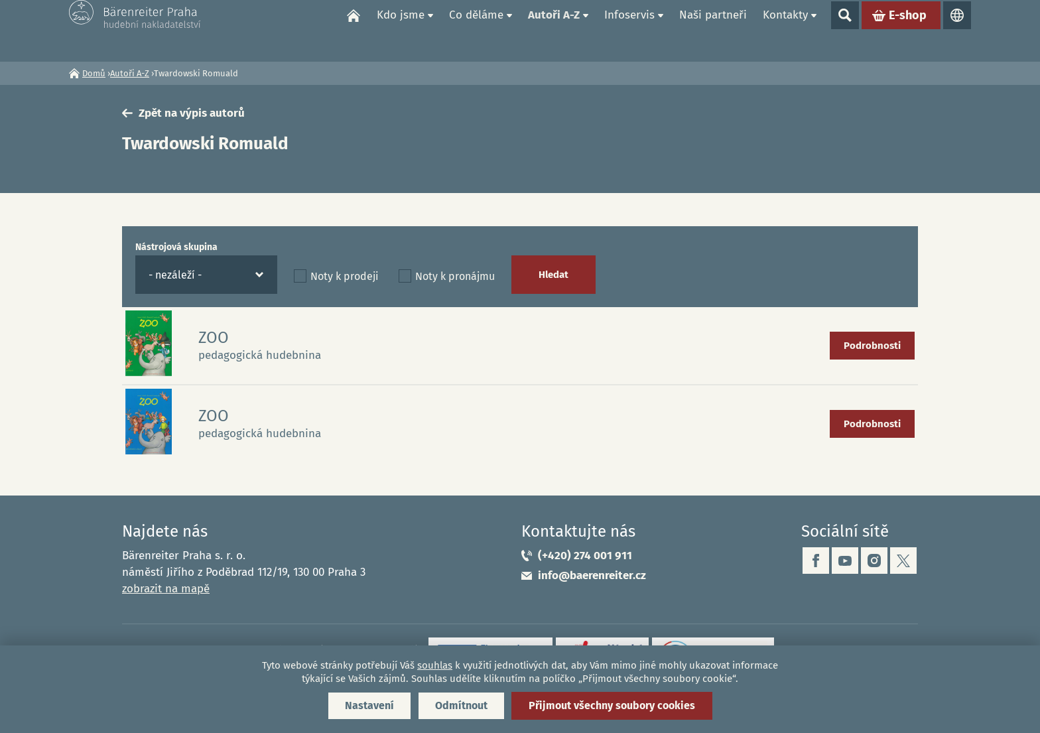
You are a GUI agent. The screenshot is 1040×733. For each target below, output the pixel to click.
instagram (874, 560)
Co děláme (476, 30)
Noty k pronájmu (455, 276)
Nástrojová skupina (176, 247)
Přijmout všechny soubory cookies (612, 705)
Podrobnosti (872, 346)
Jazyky (957, 30)
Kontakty (785, 30)
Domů (353, 30)
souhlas (434, 665)
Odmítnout (461, 705)
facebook (816, 560)
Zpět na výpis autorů (192, 113)
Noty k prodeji (344, 276)
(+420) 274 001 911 (585, 556)
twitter (903, 560)
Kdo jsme (400, 30)
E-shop (908, 30)
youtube (845, 560)
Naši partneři (713, 30)
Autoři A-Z (554, 30)
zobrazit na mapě (166, 589)
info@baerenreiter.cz (592, 575)
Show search (845, 30)
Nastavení (369, 705)
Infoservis (629, 30)
